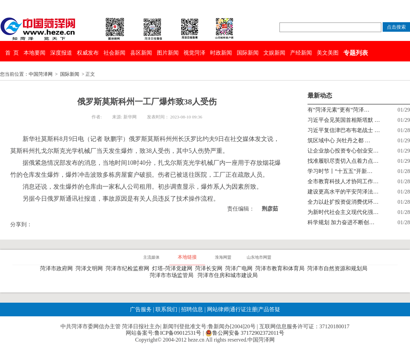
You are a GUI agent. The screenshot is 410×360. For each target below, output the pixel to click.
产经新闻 (301, 53)
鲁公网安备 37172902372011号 (244, 333)
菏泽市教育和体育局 (281, 268)
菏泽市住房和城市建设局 (228, 275)
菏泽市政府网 (58, 268)
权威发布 (88, 53)
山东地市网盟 (259, 257)
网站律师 (217, 309)
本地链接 (187, 257)
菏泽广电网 (240, 268)
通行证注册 (243, 309)
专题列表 (355, 52)
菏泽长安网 (210, 268)
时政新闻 (221, 53)
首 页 (12, 53)
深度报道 (61, 53)
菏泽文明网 (91, 268)
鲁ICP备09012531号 (177, 333)
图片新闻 (168, 53)
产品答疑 (269, 309)
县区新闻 (141, 53)
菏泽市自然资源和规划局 (338, 268)
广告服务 (141, 309)
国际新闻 (248, 53)
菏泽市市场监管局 (173, 275)
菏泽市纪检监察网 (129, 268)
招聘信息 (192, 309)
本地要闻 (34, 53)
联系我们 (166, 309)
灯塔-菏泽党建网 (173, 268)
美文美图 (328, 53)
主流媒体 (151, 257)
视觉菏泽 (194, 53)
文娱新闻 (274, 53)
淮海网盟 (223, 257)
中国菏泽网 (41, 74)
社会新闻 (114, 53)
